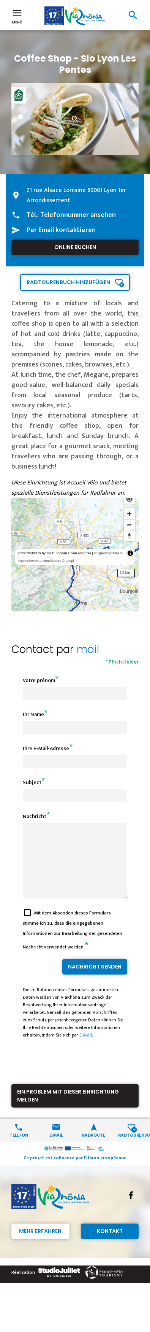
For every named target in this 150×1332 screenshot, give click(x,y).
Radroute (93, 1148)
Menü (17, 16)
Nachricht (34, 816)
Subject (32, 782)
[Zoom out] (129, 524)
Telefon (18, 1148)
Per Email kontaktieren (61, 230)
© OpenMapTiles (106, 553)
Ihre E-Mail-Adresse (46, 748)
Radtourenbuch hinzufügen (68, 282)
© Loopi (68, 561)
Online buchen (75, 247)
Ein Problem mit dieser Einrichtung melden (68, 1109)
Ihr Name (33, 714)
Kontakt (110, 1244)
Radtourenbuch (131, 1148)
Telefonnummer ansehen (78, 215)
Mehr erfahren (40, 1244)
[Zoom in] (129, 513)
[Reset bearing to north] (129, 535)
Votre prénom (39, 680)
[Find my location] (129, 499)
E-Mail (85, 1048)
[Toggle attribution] (130, 553)
